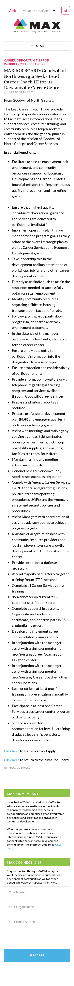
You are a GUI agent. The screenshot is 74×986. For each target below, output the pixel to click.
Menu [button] (40, 46)
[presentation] (34, 938)
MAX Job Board (20, 767)
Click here (11, 751)
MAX (37, 26)
